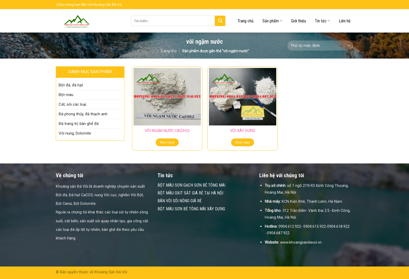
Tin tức (322, 20)
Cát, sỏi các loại (72, 104)
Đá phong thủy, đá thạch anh (83, 114)
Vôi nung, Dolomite (75, 133)
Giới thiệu (298, 20)
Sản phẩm (272, 20)
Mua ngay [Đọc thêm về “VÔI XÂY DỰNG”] (242, 142)
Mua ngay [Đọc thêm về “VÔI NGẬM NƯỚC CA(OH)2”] (167, 142)
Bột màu (66, 94)
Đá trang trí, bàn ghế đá (79, 123)
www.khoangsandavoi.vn (301, 242)
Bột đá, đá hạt (71, 85)
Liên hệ (345, 20)
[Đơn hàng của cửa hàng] (320, 46)
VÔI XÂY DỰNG (242, 131)
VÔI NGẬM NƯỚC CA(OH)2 (167, 131)
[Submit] (220, 21)
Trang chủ (245, 20)
